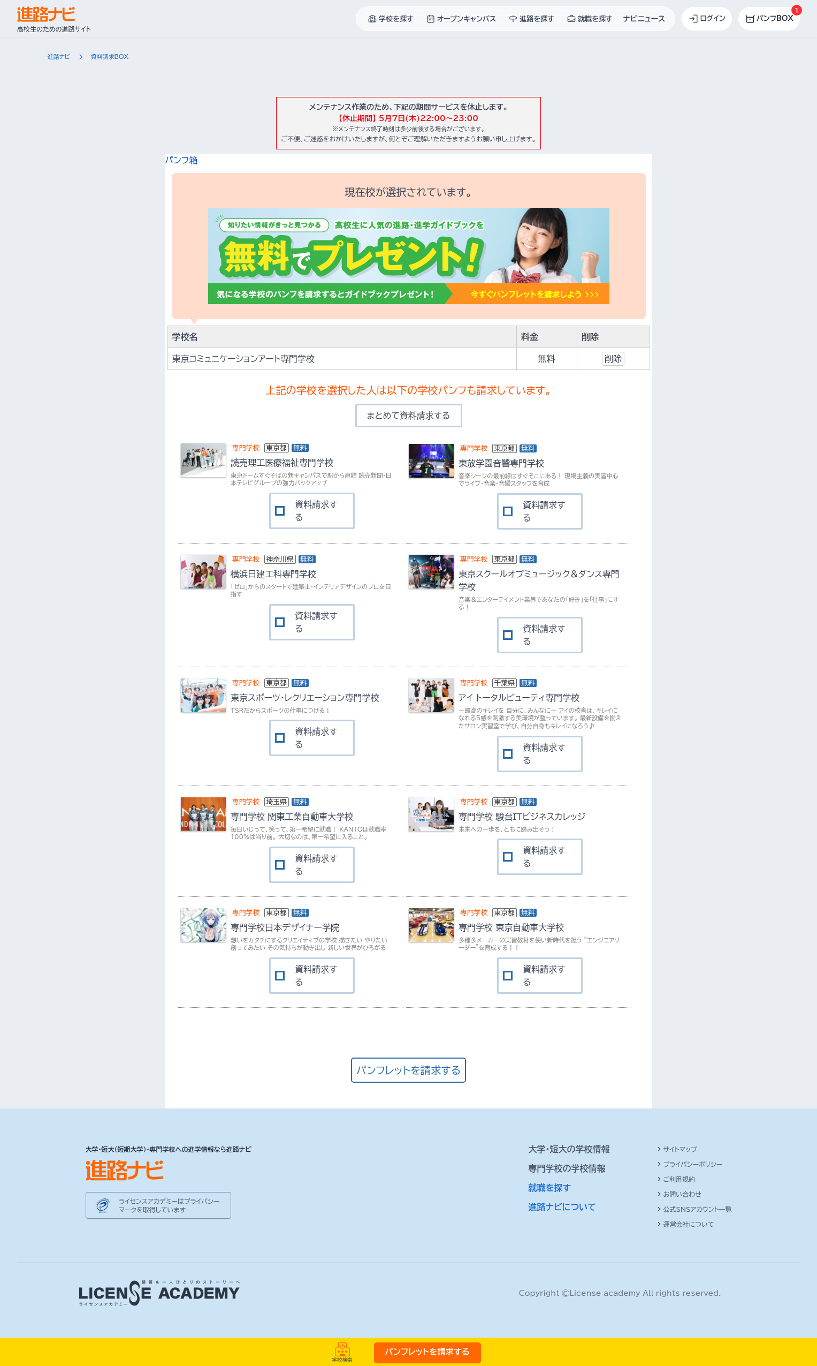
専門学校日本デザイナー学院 (285, 927)
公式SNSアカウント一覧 (694, 1209)
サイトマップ (677, 1149)
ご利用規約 (676, 1179)
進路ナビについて (563, 1207)
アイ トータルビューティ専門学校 (519, 697)
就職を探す (550, 1187)
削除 (613, 358)
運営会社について (685, 1224)
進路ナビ (59, 56)
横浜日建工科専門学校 (273, 574)
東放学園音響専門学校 (501, 463)
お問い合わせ (679, 1194)
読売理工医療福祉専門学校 (282, 462)
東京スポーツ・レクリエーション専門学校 (305, 697)
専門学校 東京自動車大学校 (511, 927)
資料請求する (316, 511)
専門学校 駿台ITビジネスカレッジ (522, 816)
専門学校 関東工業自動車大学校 (292, 816)
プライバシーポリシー (690, 1164)
